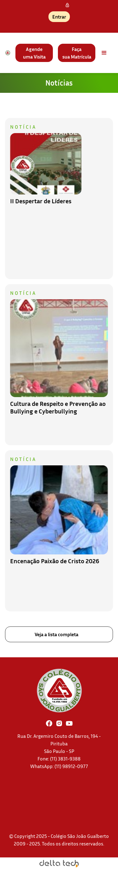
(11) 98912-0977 (71, 766)
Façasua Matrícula (76, 53)
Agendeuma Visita (34, 53)
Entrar (59, 17)
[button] (104, 53)
